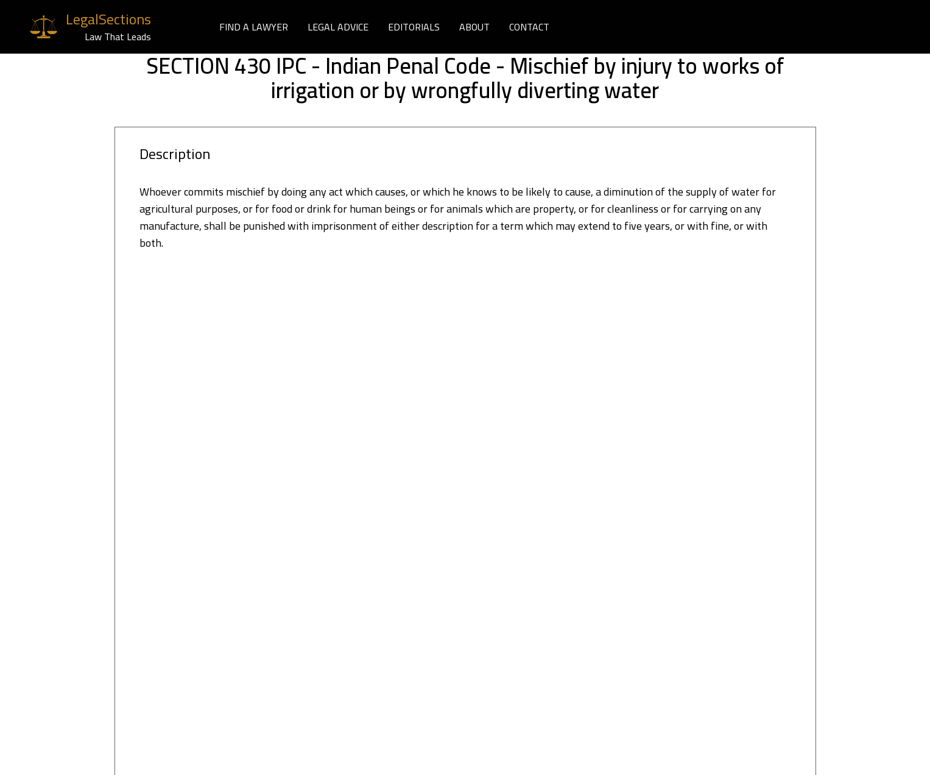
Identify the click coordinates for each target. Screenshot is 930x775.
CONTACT (529, 27)
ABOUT (474, 27)
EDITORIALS (414, 27)
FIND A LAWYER (253, 27)
